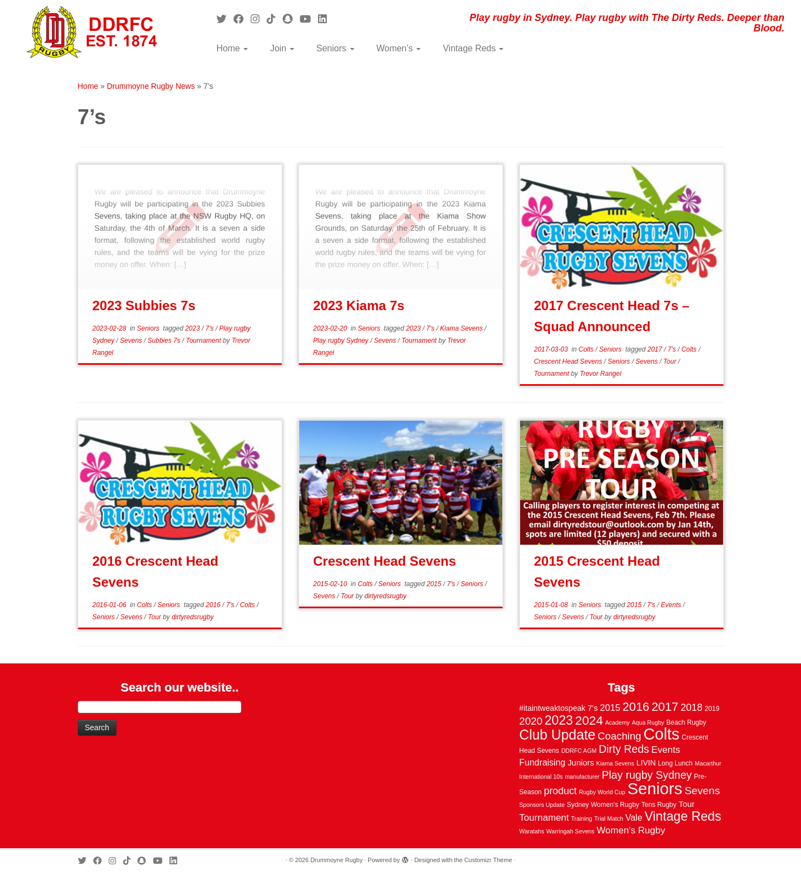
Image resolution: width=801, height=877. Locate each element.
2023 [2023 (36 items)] (558, 720)
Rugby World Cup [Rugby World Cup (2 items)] (602, 792)
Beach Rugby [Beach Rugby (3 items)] (686, 722)
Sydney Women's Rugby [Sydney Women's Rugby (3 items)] (603, 805)
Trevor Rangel (600, 374)
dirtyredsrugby (193, 617)
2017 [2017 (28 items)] (664, 707)
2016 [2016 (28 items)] (636, 707)
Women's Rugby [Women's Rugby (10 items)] (631, 830)
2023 (193, 328)
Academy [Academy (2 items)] (617, 722)
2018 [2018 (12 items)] (692, 707)
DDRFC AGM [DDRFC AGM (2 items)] (579, 750)
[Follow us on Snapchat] (291, 19)
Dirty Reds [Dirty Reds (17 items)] (623, 749)
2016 (214, 605)
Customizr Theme (488, 860)
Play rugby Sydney (341, 340)
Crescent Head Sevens (569, 361)
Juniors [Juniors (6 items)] (580, 762)
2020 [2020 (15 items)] (531, 721)
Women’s (398, 48)
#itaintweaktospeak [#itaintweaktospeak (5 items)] (552, 708)
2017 (656, 349)
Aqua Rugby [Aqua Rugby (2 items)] (648, 722)
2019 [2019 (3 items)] (711, 709)
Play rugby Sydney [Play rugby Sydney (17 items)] (647, 775)
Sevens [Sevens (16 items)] (702, 790)
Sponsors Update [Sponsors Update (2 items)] (542, 804)
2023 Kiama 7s (358, 305)
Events (672, 605)
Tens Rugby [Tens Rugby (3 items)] (659, 805)
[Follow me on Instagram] (259, 19)
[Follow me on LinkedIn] (326, 19)
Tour (670, 361)
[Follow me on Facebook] (242, 19)
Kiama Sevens (462, 328)
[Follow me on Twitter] (225, 19)
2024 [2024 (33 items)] (589, 720)
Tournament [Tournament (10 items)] (544, 817)
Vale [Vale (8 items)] (634, 817)
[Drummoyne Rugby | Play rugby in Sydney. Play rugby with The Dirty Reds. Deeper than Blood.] (92, 33)
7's (210, 328)
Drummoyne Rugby (336, 860)
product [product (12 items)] (560, 790)
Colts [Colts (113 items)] (661, 734)
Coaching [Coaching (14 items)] (619, 736)
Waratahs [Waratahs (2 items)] (531, 831)
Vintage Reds (473, 48)
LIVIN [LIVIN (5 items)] (646, 762)
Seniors (335, 48)
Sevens (132, 340)
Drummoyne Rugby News (151, 86)
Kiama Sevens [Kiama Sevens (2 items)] (615, 763)
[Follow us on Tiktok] (275, 19)
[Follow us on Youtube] (309, 19)
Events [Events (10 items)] (665, 750)
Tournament (204, 340)
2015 (435, 584)
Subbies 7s (164, 340)
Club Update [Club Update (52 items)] (557, 734)
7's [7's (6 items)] (592, 708)
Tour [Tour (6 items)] (686, 804)
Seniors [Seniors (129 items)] (655, 788)
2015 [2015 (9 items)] (610, 708)
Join (282, 48)
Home (232, 48)
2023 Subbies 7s (143, 305)
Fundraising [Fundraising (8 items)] (542, 762)
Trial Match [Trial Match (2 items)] (609, 818)
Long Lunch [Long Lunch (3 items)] (675, 763)
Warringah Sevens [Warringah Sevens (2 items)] (571, 831)
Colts (587, 349)
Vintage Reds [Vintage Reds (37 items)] (683, 816)
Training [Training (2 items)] (581, 818)
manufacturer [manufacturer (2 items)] (582, 776)
